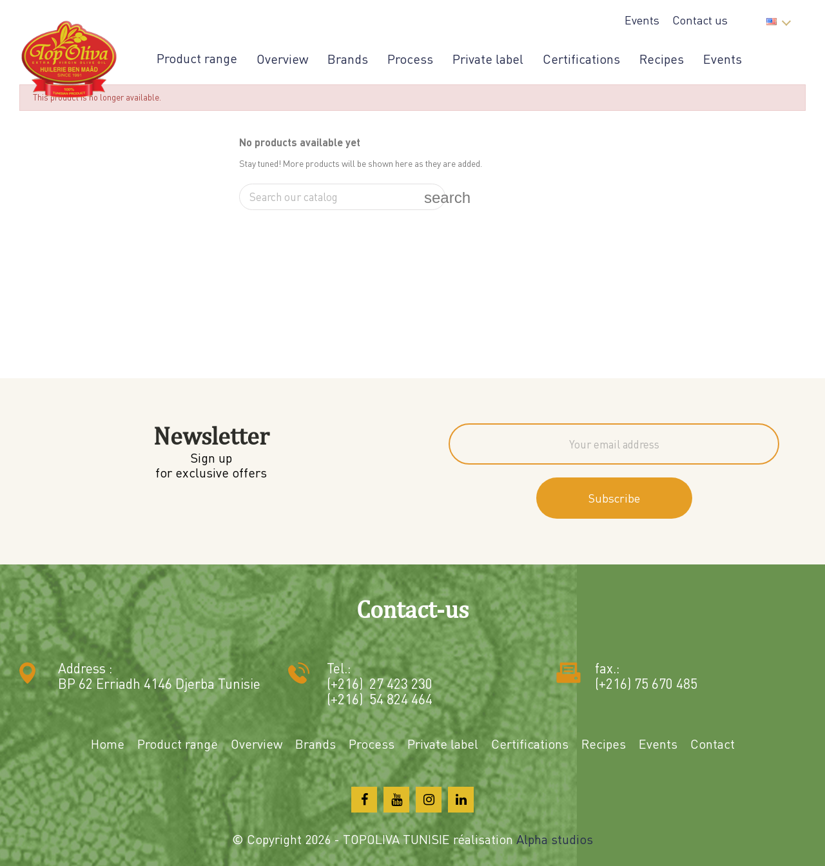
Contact (712, 743)
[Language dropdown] (778, 18)
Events (642, 20)
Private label (487, 59)
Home (107, 743)
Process (410, 59)
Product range (197, 58)
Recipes (661, 59)
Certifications (581, 59)
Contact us (700, 20)
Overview (282, 59)
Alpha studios (554, 839)
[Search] (342, 197)
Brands (347, 59)
